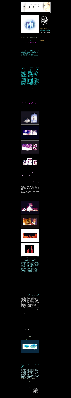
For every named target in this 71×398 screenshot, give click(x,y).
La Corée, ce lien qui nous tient (44, 41)
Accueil (30, 381)
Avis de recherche (42, 42)
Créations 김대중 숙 (24, 108)
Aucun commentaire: (34, 37)
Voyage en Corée (42, 43)
